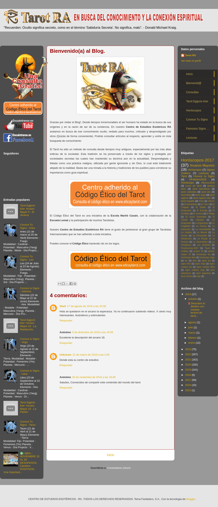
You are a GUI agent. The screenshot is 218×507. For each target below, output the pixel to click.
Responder (66, 320)
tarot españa (187, 201)
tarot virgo (200, 194)
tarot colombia (188, 191)
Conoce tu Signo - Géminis (29, 290)
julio (191, 327)
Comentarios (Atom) (119, 467)
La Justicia (186, 232)
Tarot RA (190, 55)
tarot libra (186, 194)
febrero (192, 337)
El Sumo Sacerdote (196, 217)
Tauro (207, 248)
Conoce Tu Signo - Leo (27, 258)
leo (186, 261)
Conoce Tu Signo (197, 119)
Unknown (65, 354)
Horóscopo (187, 182)
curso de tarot (194, 185)
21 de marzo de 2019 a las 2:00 (91, 354)
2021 (188, 359)
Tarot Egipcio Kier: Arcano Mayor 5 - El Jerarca (27, 210)
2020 (188, 364)
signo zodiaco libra (205, 267)
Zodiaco (185, 251)
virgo (198, 276)
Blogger (190, 499)
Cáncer (211, 201)
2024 (188, 294)
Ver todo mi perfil (191, 60)
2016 (188, 385)
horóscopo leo (203, 254)
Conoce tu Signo (204, 176)
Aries (201, 201)
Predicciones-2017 (189, 248)
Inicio (110, 455)
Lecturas (191, 137)
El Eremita (202, 210)
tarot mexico (187, 276)
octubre (193, 298)
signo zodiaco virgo (195, 270)
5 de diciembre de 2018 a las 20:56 (92, 332)
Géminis (200, 220)
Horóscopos (193, 110)
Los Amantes (203, 245)
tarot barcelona (201, 188)
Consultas (192, 92)
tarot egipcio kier (202, 197)
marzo (192, 332)
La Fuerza (201, 226)
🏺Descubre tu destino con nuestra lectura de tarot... (196, 309)
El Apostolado (190, 204)
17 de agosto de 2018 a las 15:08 (86, 306)
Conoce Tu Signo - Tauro (28, 423)
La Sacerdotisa (200, 242)
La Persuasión (200, 235)
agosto (192, 322)
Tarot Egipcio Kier (197, 101)
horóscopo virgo (207, 257)
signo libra (186, 264)
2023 (188, 349)
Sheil (63, 306)
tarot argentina (203, 273)
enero (192, 342)
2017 (188, 379)
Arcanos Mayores (202, 165)
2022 (188, 354)
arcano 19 (198, 251)
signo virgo (200, 264)
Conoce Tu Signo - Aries (27, 226)
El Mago (211, 213)
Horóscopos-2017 (197, 160)
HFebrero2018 (197, 179)
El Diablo (201, 207)
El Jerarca (198, 213)
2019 (188, 369)
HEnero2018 (208, 182)
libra (195, 261)
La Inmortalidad (203, 229)
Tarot (184, 176)
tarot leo (206, 191)
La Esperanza (201, 223)
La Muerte (202, 232)
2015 (188, 390)
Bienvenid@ (193, 83)
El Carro (205, 204)
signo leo (206, 261)
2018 (188, 374)
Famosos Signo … (197, 128)
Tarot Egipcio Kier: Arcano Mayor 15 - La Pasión (28, 407)
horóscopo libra (188, 257)
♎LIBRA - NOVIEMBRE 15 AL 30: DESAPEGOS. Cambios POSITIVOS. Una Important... (21, 463)
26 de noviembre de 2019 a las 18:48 (93, 377)
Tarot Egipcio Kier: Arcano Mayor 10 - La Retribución (28, 324)
